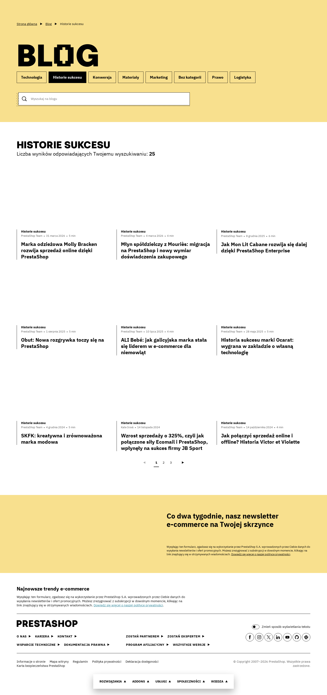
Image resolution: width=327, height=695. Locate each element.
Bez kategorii (190, 77)
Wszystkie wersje (191, 645)
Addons (140, 681)
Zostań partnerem (144, 636)
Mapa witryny (59, 662)
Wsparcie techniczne (38, 645)
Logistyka (242, 77)
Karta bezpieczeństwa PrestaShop (41, 666)
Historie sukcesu (67, 77)
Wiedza (219, 681)
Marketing (159, 77)
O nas (24, 636)
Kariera (44, 636)
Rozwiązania (112, 681)
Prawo (217, 77)
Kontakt (67, 636)
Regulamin (80, 662)
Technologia (31, 77)
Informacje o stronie (31, 662)
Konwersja (102, 77)
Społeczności (191, 681)
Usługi (163, 681)
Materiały (130, 77)
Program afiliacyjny (147, 645)
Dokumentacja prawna (87, 645)
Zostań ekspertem (185, 636)
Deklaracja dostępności (142, 662)
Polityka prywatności (106, 662)
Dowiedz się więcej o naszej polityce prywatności (260, 554)
